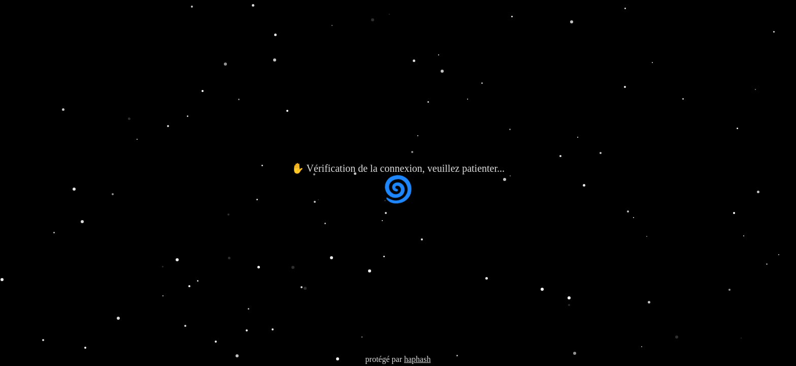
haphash (417, 359)
